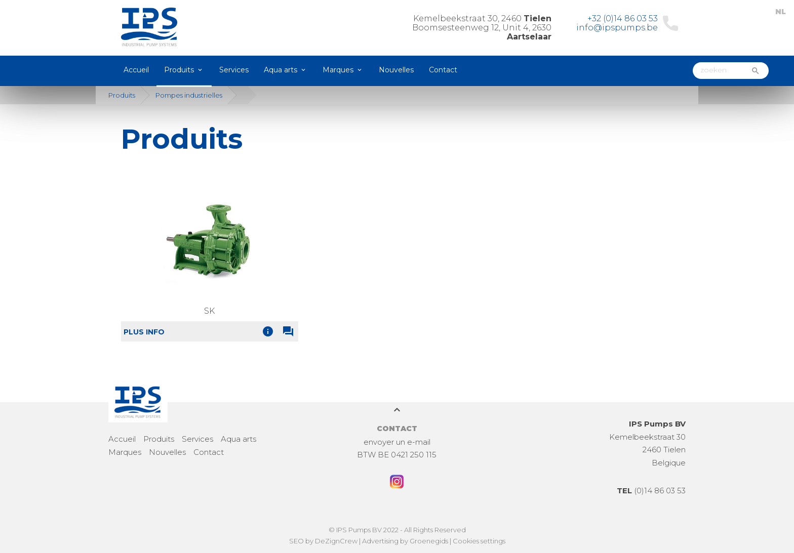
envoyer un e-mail (397, 442)
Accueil (136, 69)
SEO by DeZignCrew (323, 541)
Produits (179, 69)
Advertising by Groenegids (405, 541)
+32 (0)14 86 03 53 (622, 18)
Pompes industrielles (188, 95)
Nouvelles (396, 69)
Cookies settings (479, 541)
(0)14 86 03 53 (651, 490)
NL (780, 11)
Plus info (144, 331)
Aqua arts (280, 69)
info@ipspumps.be (617, 27)
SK (209, 311)
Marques (338, 69)
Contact (443, 69)
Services (234, 69)
